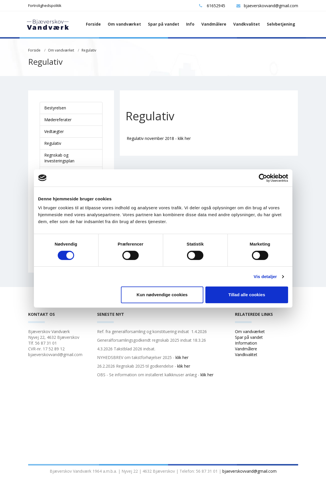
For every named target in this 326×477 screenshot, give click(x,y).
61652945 (212, 5)
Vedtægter (54, 131)
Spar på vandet (163, 24)
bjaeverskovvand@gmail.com (267, 5)
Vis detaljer (265, 276)
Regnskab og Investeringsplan (59, 158)
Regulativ (89, 50)
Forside (93, 24)
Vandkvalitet (246, 24)
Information (246, 343)
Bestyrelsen (55, 108)
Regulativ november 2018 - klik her (159, 138)
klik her (181, 357)
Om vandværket (124, 24)
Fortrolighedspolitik (44, 5)
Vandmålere (213, 24)
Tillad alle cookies (246, 294)
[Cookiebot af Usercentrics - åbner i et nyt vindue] (263, 178)
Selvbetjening (281, 24)
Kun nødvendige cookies (162, 294)
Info (190, 24)
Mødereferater (58, 119)
